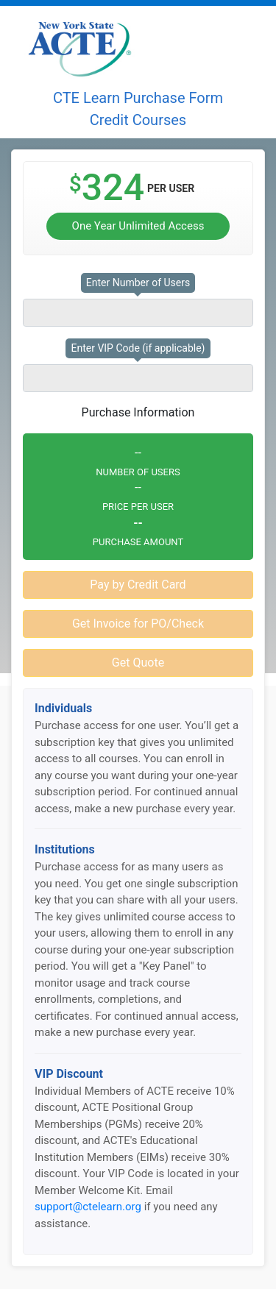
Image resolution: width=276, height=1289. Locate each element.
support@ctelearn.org (88, 1206)
